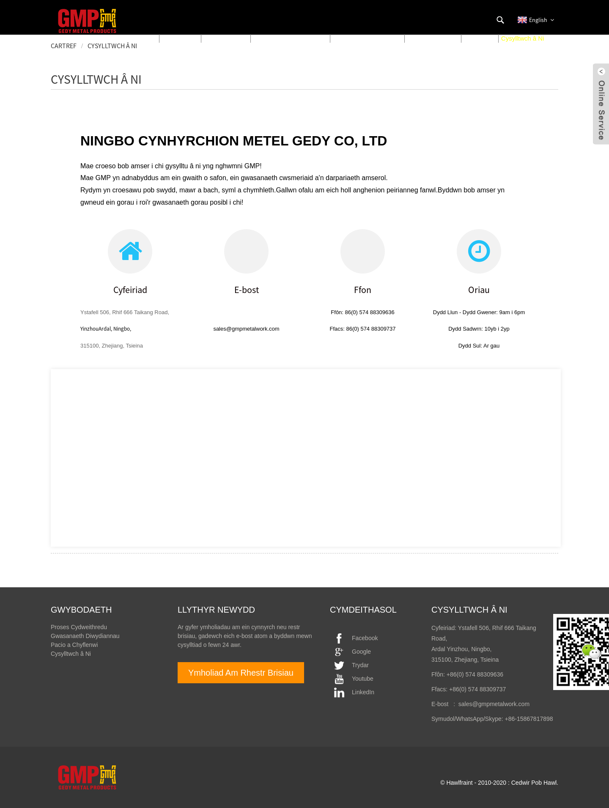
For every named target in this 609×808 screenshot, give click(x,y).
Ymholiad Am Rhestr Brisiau (241, 672)
